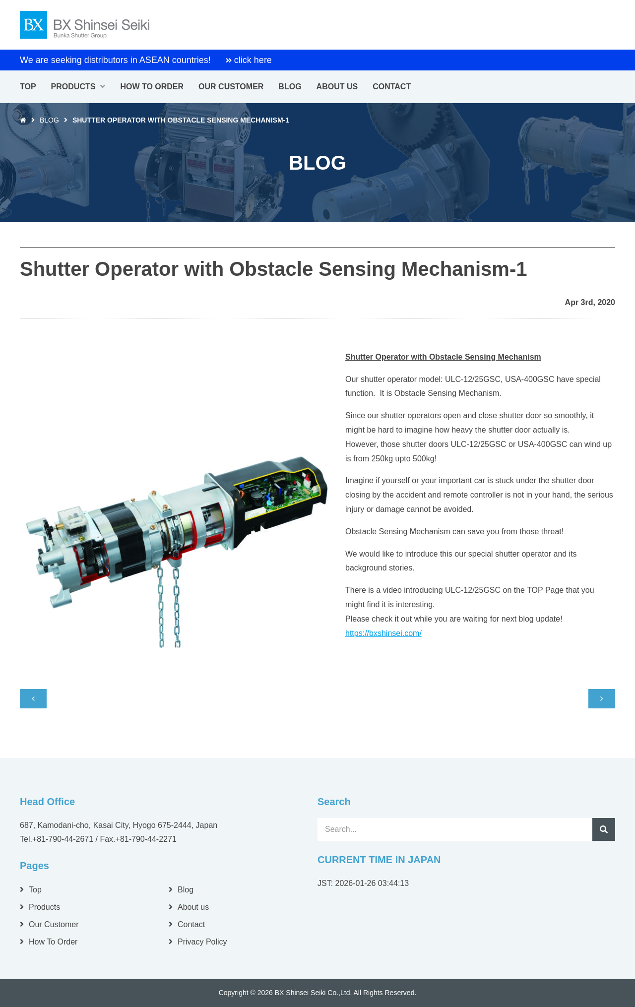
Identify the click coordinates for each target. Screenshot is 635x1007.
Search (603, 829)
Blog (49, 120)
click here (253, 60)
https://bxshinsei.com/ (383, 633)
